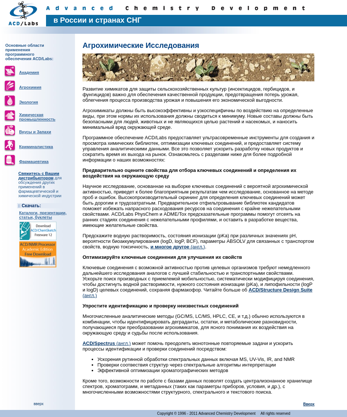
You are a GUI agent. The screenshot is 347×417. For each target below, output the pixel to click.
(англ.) (177, 247)
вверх (39, 404)
